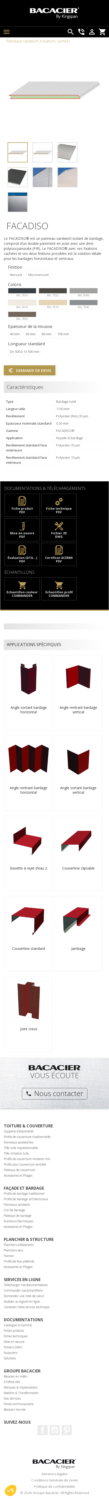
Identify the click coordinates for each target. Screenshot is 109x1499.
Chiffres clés (12, 1382)
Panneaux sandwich (17, 1204)
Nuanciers (10, 1353)
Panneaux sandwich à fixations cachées (38, 41)
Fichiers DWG (13, 1347)
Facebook (43, 1430)
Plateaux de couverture (19, 1170)
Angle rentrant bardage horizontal (28, 790)
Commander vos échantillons (23, 1290)
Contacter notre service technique (27, 1307)
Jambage (78, 948)
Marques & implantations (21, 1387)
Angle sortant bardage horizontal (29, 709)
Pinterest (67, 1430)
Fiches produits (14, 1331)
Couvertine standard (28, 948)
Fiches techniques (16, 1336)
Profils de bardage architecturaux (26, 1199)
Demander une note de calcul (24, 1296)
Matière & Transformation (21, 1393)
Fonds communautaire (19, 1404)
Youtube (55, 1430)
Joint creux (28, 1028)
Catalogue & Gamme (18, 1325)
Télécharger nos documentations (26, 1285)
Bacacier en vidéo (15, 1376)
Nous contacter (54, 1093)
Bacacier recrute (15, 1409)
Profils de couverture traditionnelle (27, 1137)
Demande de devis (29, 370)
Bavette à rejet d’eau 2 (28, 868)
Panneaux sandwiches (18, 1142)
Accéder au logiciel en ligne (22, 1301)
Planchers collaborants (18, 1245)
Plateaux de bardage (17, 1216)
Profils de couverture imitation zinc (27, 1159)
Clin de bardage (14, 1210)
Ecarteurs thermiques (18, 1221)
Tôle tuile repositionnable (21, 1148)
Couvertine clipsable (78, 868)
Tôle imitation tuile (16, 1153)
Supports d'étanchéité (18, 1131)
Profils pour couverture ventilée (25, 1164)
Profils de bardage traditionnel (24, 1193)
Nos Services (12, 1398)
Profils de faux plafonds (19, 1261)
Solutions (10, 1358)
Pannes (9, 1256)
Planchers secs (13, 1250)
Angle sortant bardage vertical (78, 790)
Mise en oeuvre (14, 1342)
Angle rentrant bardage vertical (78, 709)
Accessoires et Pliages (18, 1175)
